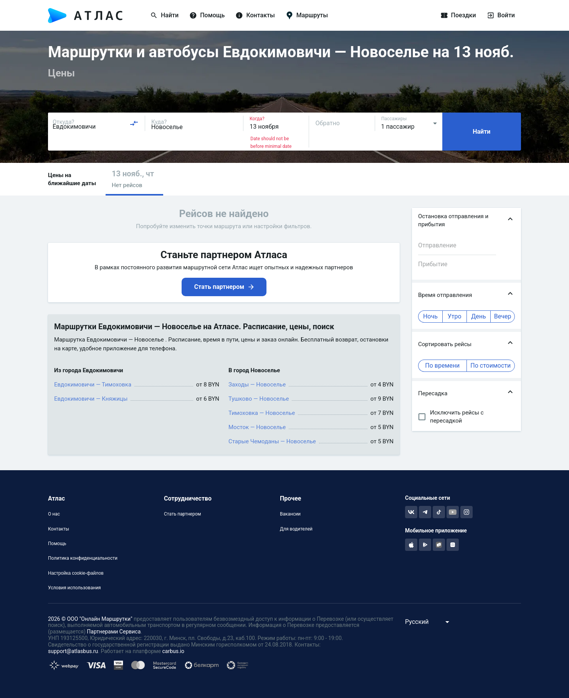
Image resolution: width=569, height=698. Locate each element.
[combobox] (95, 123)
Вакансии (290, 514)
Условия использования (74, 587)
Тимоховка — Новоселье (261, 413)
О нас (54, 514)
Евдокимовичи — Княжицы (90, 398)
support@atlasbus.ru (73, 651)
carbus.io (173, 651)
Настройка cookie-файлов (76, 573)
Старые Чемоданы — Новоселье (272, 441)
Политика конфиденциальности (82, 558)
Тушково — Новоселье (258, 398)
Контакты (58, 529)
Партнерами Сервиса (114, 631)
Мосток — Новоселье (257, 427)
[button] (134, 179)
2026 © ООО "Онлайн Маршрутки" (90, 619)
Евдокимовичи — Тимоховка (92, 384)
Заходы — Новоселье (257, 384)
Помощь (57, 543)
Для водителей (296, 529)
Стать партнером (182, 514)
